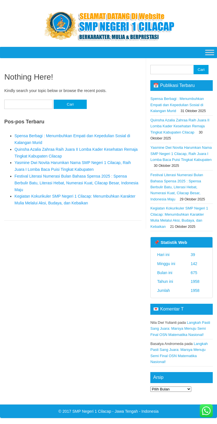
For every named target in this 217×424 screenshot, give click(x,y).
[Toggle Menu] (209, 52)
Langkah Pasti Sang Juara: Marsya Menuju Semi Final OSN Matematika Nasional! (180, 328)
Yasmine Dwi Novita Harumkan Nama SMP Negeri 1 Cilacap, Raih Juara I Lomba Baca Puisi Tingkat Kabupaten (181, 153)
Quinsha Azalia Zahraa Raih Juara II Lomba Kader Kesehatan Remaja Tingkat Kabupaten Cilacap (179, 126)
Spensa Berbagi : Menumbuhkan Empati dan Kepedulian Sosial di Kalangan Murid (177, 105)
